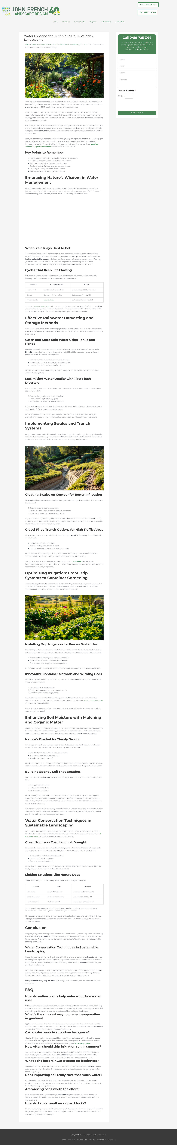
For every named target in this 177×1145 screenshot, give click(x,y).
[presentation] (135, 109)
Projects (92, 22)
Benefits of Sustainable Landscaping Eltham (72, 44)
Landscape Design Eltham (42, 44)
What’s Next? (79, 22)
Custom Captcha (126, 91)
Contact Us (120, 22)
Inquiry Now (137, 113)
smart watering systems (42, 306)
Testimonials (106, 22)
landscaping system (82, 1043)
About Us (66, 22)
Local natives (49, 300)
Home (55, 22)
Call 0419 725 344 (137, 38)
